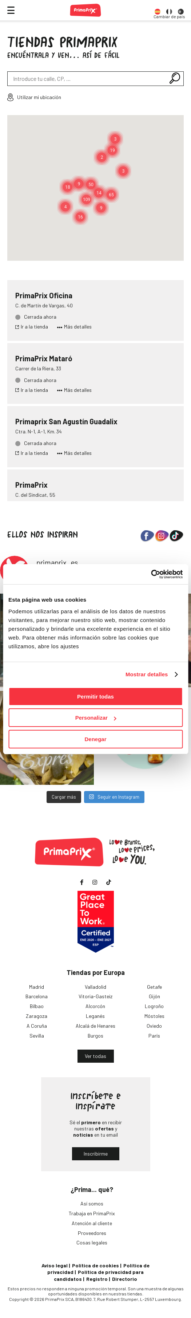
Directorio (124, 1279)
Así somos (91, 1203)
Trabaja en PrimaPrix (92, 1213)
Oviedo (154, 1026)
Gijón (154, 996)
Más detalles (74, 327)
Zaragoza (36, 1016)
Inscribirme (96, 1153)
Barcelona (36, 996)
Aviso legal (54, 1265)
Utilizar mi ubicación (34, 97)
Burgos (95, 1035)
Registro (97, 1279)
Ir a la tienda (31, 327)
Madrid (36, 987)
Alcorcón (95, 1006)
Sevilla (36, 1035)
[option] (157, 10)
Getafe (154, 987)
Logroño (154, 1006)
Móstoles (154, 1016)
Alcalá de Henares (95, 1026)
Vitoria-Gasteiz (95, 996)
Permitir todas (95, 696)
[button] (86, 199)
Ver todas (95, 1056)
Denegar (95, 739)
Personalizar (95, 718)
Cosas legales (91, 1242)
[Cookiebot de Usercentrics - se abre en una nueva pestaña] (151, 574)
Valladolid (95, 987)
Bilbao (37, 1006)
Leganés (95, 1016)
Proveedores (92, 1233)
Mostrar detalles (147, 674)
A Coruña (37, 1026)
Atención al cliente (92, 1223)
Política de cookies (95, 1265)
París (154, 1035)
